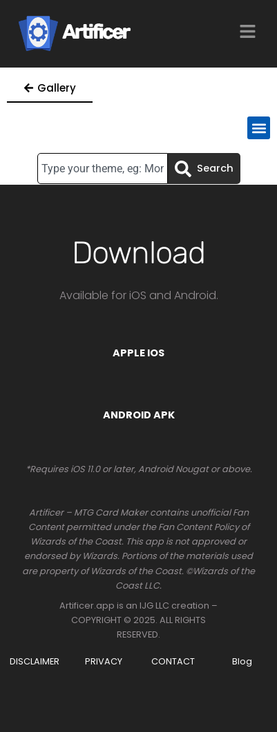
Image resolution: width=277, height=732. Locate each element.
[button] (258, 127)
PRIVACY (103, 661)
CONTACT (173, 661)
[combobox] (102, 168)
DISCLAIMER (34, 661)
